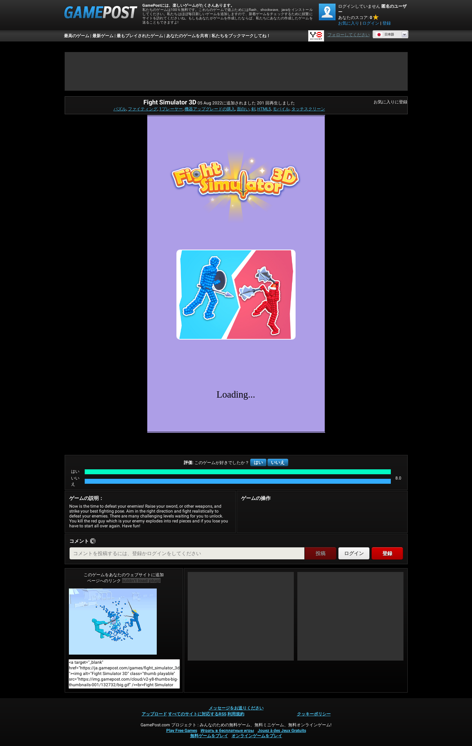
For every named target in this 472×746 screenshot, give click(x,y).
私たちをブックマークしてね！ (241, 35)
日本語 (384, 34)
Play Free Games (181, 730)
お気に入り (348, 23)
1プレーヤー (171, 109)
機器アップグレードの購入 (210, 109)
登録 (386, 23)
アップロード (154, 714)
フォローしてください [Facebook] (349, 34)
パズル (120, 109)
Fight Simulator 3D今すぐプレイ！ (113, 621)
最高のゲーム (76, 35)
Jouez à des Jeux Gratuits (282, 730)
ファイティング (142, 109)
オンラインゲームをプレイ (257, 735)
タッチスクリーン (308, 109)
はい (258, 462)
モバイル (281, 109)
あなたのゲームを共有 (187, 35)
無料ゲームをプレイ (209, 735)
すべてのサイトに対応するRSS (197, 714)
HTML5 (264, 109)
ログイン (370, 23)
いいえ (278, 462)
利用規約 (235, 714)
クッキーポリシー (314, 714)
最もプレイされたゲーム (140, 35)
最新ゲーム (103, 35)
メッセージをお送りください (236, 708)
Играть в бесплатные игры (227, 730)
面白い (243, 109)
